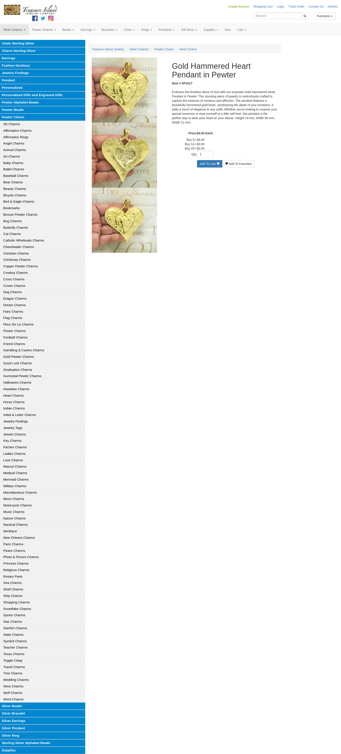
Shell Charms (13, 589)
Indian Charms (14, 408)
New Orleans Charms (19, 537)
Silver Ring (10, 735)
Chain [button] (129, 29)
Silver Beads (12, 706)
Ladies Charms (14, 453)
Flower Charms (14, 331)
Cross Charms (13, 279)
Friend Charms (14, 344)
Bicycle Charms (14, 195)
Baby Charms (13, 163)
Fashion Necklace (16, 65)
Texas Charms (13, 654)
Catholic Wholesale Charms (23, 240)
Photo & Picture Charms (21, 557)
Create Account (238, 6)
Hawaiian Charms (16, 389)
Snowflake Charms (17, 609)
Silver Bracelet (13, 713)
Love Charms (13, 460)
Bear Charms (13, 182)
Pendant (8, 80)
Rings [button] (146, 29)
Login (280, 6)
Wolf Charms (12, 693)
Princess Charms (15, 563)
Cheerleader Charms (18, 247)
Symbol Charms (15, 641)
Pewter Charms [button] (44, 29)
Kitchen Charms (15, 447)
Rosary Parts (12, 576)
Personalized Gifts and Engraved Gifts (32, 95)
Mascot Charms (15, 466)
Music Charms (13, 512)
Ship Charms (12, 596)
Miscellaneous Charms (20, 492)
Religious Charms (16, 570)
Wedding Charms (16, 680)
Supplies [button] (211, 29)
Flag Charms (12, 318)
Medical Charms (15, 473)
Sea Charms (12, 583)
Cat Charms (12, 234)
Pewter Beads (13, 110)
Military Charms (14, 486)
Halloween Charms (17, 382)
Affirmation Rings (15, 137)
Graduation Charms (17, 369)
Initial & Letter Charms (19, 415)
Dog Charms (12, 292)
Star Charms (12, 621)
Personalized (12, 87)
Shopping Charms (16, 602)
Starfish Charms (15, 628)
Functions (325, 16)
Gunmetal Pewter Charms (22, 376)
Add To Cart (210, 164)
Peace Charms (14, 550)
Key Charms (12, 440)
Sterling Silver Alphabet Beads (26, 743)
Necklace (10, 531)
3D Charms (11, 124)
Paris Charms (13, 544)
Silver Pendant (13, 728)
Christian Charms (16, 253)
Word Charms (13, 699)
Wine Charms (13, 686)
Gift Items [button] (189, 29)
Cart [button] (241, 29)
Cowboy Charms (15, 272)
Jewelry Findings (15, 73)
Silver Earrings (13, 721)
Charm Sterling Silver (19, 51)
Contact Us (316, 6)
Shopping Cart (263, 6)
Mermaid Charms (16, 479)
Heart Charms (13, 395)
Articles (333, 6)
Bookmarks (11, 208)
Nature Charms (14, 518)
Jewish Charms (14, 434)
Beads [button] (68, 29)
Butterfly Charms (15, 227)
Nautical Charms (15, 524)
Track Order (296, 6)
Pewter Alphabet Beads (20, 102)
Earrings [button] (88, 29)
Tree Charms (12, 673)
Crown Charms (14, 285)
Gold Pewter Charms (18, 356)
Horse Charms (14, 402)
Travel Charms (14, 667)
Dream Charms (14, 305)
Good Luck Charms (17, 363)
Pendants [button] (166, 29)
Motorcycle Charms (17, 505)
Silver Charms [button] (14, 29)
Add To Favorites (238, 164)
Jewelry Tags (12, 428)
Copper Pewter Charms (20, 266)
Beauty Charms (14, 189)
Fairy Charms (13, 311)
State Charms (13, 634)
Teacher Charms (15, 647)
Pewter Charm (13, 117)
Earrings (8, 58)
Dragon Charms (15, 298)
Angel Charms (13, 143)
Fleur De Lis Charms (18, 324)
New (228, 29)
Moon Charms (13, 499)
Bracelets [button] (109, 29)
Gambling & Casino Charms (23, 350)
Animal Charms (14, 150)
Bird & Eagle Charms (18, 201)
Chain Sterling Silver (18, 43)
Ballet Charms (13, 169)
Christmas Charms (17, 259)
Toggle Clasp (12, 660)
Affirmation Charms (17, 130)
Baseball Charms (15, 175)
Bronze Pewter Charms (20, 214)
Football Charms (15, 337)
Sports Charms (14, 615)
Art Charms (11, 156)
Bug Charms (12, 221)
